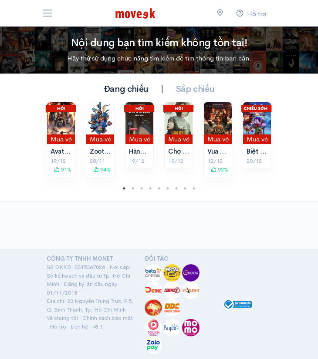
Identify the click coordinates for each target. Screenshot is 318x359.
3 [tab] (141, 188)
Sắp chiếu (195, 89)
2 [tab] (133, 188)
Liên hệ (79, 326)
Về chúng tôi (62, 318)
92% (219, 169)
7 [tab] (176, 188)
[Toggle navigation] (47, 13)
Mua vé (61, 139)
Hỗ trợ (58, 326)
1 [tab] (124, 188)
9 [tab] (193, 188)
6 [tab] (167, 188)
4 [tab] (150, 188)
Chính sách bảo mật (107, 318)
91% (62, 169)
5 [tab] (159, 188)
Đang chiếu (126, 89)
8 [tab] (185, 188)
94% (102, 169)
